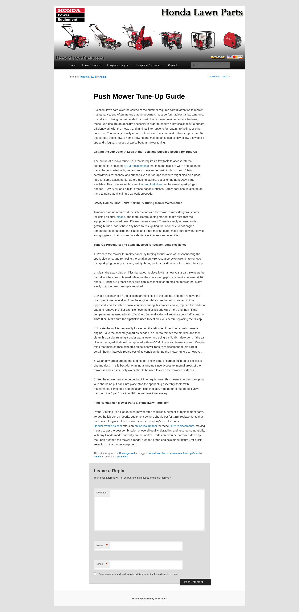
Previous (213, 76)
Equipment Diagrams (118, 65)
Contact (172, 65)
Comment (101, 492)
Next (226, 76)
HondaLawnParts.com (108, 426)
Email (102, 564)
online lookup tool (146, 426)
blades (121, 216)
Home (73, 65)
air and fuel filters (151, 184)
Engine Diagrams (91, 65)
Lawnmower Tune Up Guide (184, 453)
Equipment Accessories (149, 65)
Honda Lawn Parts (158, 453)
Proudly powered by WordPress (149, 598)
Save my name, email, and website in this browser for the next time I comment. (139, 574)
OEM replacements (136, 165)
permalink (122, 456)
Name (102, 545)
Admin (102, 76)
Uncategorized (127, 453)
